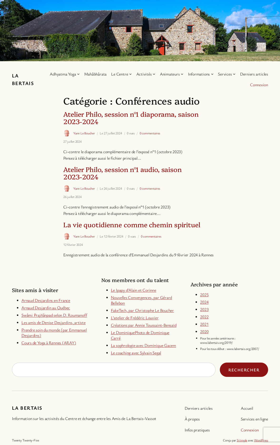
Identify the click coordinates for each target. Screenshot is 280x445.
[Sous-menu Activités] (154, 74)
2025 (204, 294)
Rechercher (244, 370)
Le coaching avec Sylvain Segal (136, 352)
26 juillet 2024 (72, 196)
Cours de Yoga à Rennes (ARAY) (48, 342)
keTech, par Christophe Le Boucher (144, 310)
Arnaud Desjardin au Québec (45, 307)
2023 (204, 309)
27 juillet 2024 (72, 141)
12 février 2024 (73, 244)
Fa (113, 310)
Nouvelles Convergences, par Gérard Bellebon (141, 300)
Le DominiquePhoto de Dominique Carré (140, 335)
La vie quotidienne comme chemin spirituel (131, 224)
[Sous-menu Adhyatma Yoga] (78, 74)
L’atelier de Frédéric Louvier (135, 317)
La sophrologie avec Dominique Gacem (143, 345)
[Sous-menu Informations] (212, 74)
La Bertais (27, 407)
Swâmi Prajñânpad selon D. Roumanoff (54, 315)
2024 (204, 302)
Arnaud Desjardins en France (45, 300)
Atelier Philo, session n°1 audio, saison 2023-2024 (122, 173)
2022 (204, 316)
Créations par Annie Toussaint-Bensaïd (144, 325)
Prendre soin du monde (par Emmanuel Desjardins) (54, 332)
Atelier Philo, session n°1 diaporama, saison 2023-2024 (131, 117)
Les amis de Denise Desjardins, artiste (53, 322)
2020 (204, 331)
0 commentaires (150, 133)
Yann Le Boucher (84, 133)
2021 (204, 324)
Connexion (259, 84)
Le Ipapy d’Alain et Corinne (133, 290)
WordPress (261, 440)
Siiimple (242, 440)
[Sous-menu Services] (234, 74)
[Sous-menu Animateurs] (182, 74)
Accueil (247, 408)
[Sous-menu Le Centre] (130, 74)
